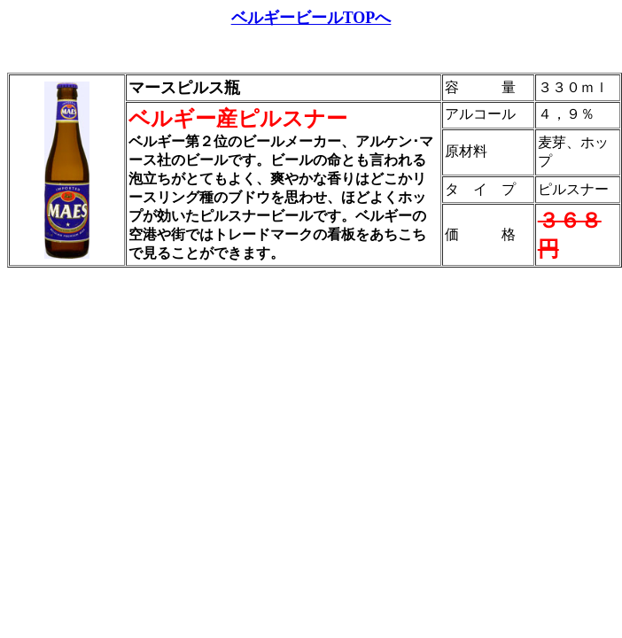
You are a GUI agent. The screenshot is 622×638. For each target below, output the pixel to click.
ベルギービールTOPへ (311, 18)
